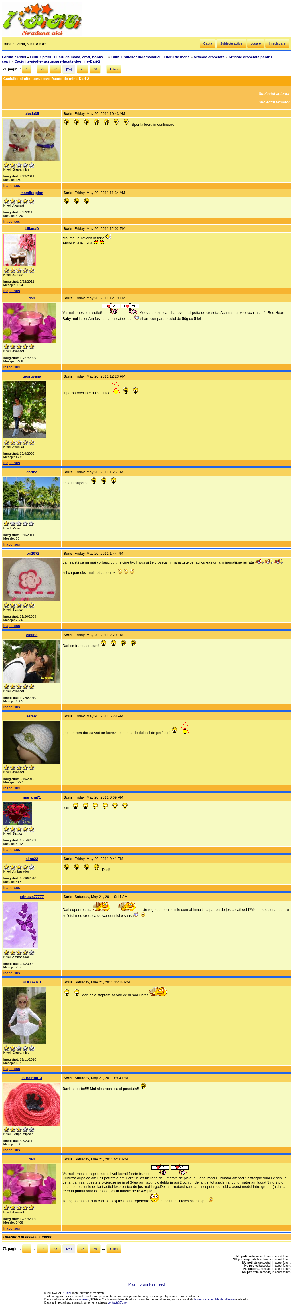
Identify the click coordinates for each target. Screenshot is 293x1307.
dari (32, 298)
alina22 (32, 859)
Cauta (207, 43)
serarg (31, 716)
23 (55, 69)
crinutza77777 (32, 897)
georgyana (32, 376)
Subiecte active (231, 43)
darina (31, 472)
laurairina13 (31, 1078)
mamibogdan (32, 193)
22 (42, 69)
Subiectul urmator (274, 102)
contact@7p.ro (117, 1302)
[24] (69, 69)
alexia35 (32, 113)
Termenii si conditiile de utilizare (214, 1299)
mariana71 (32, 797)
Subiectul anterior (274, 93)
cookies (84, 1299)
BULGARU (32, 982)
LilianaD (32, 228)
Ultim (114, 69)
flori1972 (31, 553)
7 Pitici (66, 1293)
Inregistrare (277, 43)
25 (82, 69)
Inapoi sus (11, 185)
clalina (31, 635)
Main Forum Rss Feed (146, 1284)
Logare (256, 43)
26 (95, 69)
